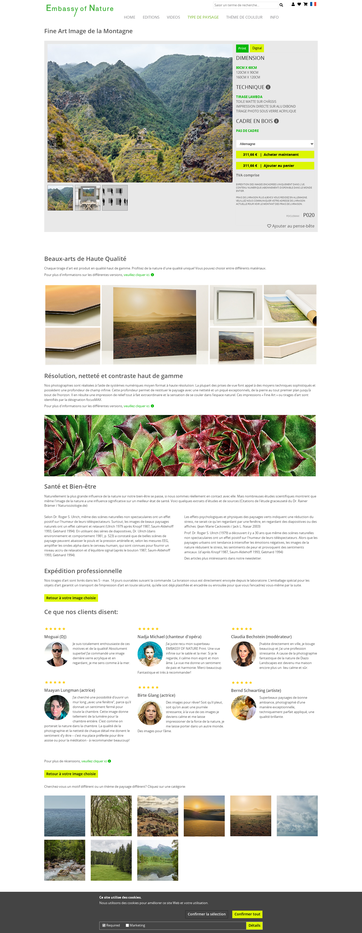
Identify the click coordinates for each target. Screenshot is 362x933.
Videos (173, 17)
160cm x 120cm (248, 77)
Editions (151, 17)
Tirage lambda (249, 97)
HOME (129, 17)
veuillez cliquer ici (96, 761)
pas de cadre (247, 130)
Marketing (135, 925)
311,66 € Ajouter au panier (268, 165)
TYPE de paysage (203, 17)
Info (274, 17)
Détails (254, 925)
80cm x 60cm (246, 67)
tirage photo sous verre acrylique (266, 111)
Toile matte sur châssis (256, 101)
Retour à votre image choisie (71, 597)
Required (111, 925)
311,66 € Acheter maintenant (271, 154)
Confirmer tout (247, 914)
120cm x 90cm (247, 72)
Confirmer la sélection (207, 914)
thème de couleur (244, 17)
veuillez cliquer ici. (139, 274)
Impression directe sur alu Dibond (266, 106)
